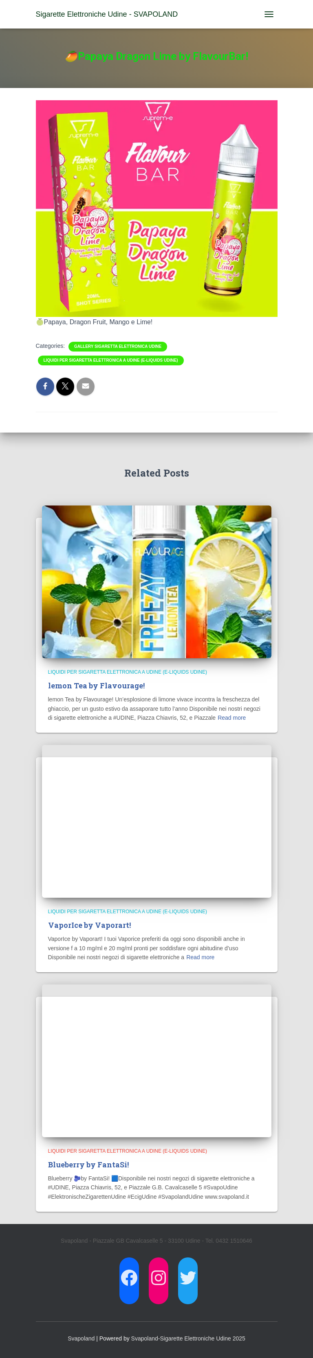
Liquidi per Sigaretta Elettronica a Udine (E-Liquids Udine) (111, 360)
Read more (232, 717)
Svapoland (81, 1338)
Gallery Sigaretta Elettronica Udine (117, 346)
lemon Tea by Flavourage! (96, 685)
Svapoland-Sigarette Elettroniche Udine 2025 (188, 1338)
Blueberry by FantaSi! (88, 1164)
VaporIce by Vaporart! (89, 925)
